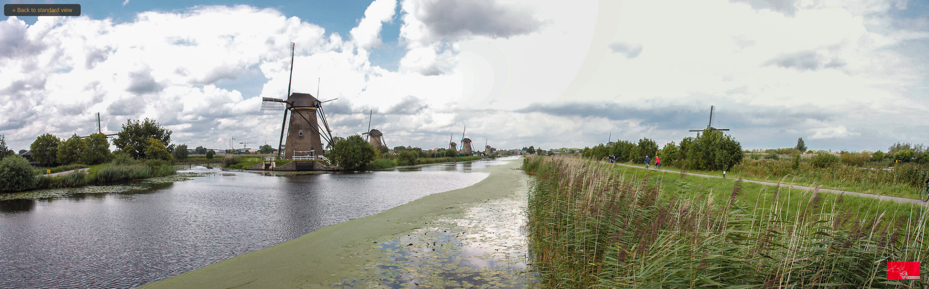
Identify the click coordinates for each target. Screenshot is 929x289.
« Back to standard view (42, 10)
